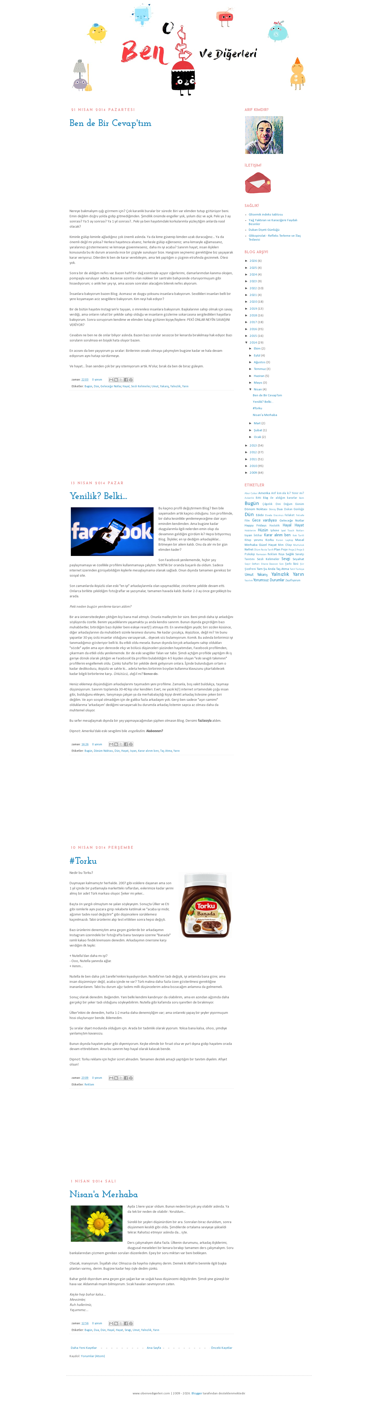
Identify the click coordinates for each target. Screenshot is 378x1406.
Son (281, 564)
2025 (254, 268)
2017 (254, 322)
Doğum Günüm (294, 504)
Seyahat (298, 559)
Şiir (302, 564)
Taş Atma (166, 751)
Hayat (124, 751)
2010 (254, 466)
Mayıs (258, 382)
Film (247, 520)
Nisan (258, 389)
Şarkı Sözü (291, 564)
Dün (96, 386)
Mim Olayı (285, 545)
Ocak (258, 437)
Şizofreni (250, 569)
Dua (96, 1330)
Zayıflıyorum (292, 580)
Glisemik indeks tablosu (266, 214)
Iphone (274, 530)
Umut (155, 386)
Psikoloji (250, 554)
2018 (254, 315)
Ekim (257, 348)
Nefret (249, 549)
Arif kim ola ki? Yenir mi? (287, 493)
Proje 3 (300, 549)
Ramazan (261, 554)
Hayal (126, 386)
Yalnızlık (175, 386)
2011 (254, 459)
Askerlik (249, 498)
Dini (278, 504)
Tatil (292, 569)
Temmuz (260, 369)
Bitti (258, 498)
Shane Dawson (269, 564)
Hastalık (274, 525)
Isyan (133, 751)
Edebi (260, 515)
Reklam (89, 1084)
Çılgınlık (267, 504)
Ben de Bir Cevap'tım (111, 123)
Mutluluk (298, 545)
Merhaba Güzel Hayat (261, 545)
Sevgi (128, 1330)
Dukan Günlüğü (294, 509)
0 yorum (97, 379)
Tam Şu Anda (266, 569)
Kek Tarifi (298, 535)
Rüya (281, 554)
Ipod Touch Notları (292, 530)
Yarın (185, 386)
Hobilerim (250, 530)
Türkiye (300, 569)
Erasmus (279, 515)
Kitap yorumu (254, 540)
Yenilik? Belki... (98, 496)
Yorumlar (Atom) (93, 1356)
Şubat (258, 430)
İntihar (258, 535)
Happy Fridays (256, 525)
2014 (254, 342)
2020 (254, 301)
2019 (254, 308)
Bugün (88, 386)
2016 (254, 329)
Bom (301, 498)
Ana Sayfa (154, 1348)
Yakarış (164, 386)
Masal (299, 540)
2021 (254, 295)
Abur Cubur (251, 493)
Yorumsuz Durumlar (268, 580)
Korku (270, 540)
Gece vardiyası (264, 520)
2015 (254, 336)
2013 (254, 445)
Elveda (268, 515)
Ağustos (260, 362)
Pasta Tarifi (267, 549)
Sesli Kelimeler (140, 386)
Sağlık (290, 554)
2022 (254, 288)
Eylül (257, 355)
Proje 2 (292, 549)
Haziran (259, 376)
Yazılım (249, 580)
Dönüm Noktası (103, 751)
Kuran (279, 540)
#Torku (83, 861)
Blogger (197, 1393)
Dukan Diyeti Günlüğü (264, 230)
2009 (254, 472)
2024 (254, 274)
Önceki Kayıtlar (221, 1348)
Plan (277, 549)
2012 (254, 452)
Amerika (264, 493)
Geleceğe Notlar (111, 386)
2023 (254, 281)
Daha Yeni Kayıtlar (84, 1348)
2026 (254, 261)
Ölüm (257, 549)
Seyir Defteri (252, 564)
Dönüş (272, 509)
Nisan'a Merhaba (104, 1195)
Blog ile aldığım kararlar (280, 498)
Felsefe (300, 515)
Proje (284, 549)
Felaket (289, 515)
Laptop (289, 540)
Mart (257, 423)
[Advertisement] (151, 438)
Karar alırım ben (148, 751)
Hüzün (263, 530)
